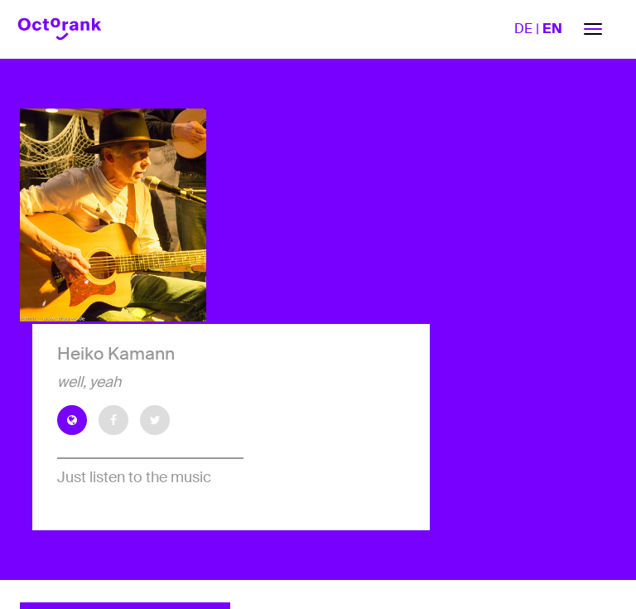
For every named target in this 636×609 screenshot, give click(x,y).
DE (523, 28)
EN (552, 28)
